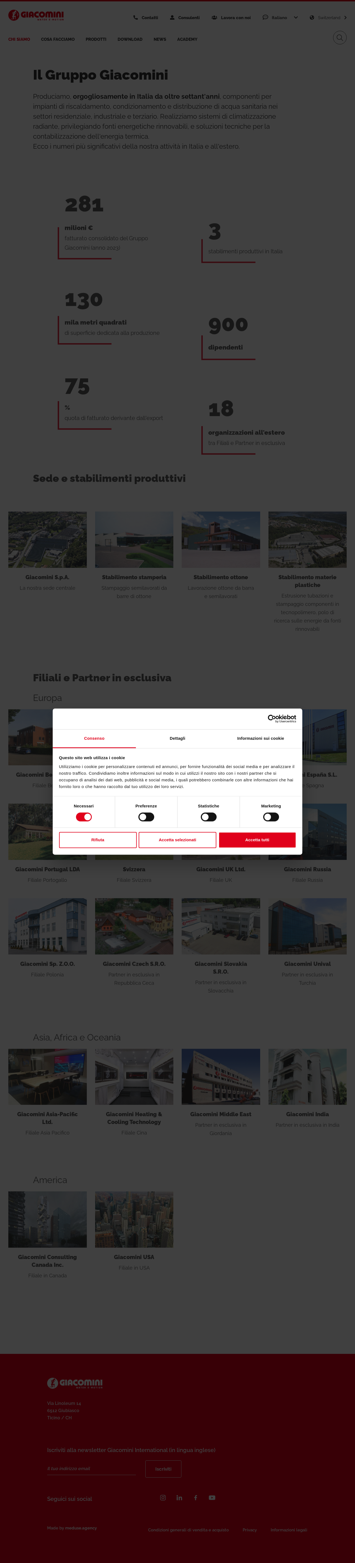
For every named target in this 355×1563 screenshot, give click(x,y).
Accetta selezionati (177, 840)
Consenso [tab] (94, 738)
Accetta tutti (257, 840)
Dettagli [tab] (177, 738)
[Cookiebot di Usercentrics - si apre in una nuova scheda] (272, 719)
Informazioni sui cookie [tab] (260, 738)
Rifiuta (97, 840)
